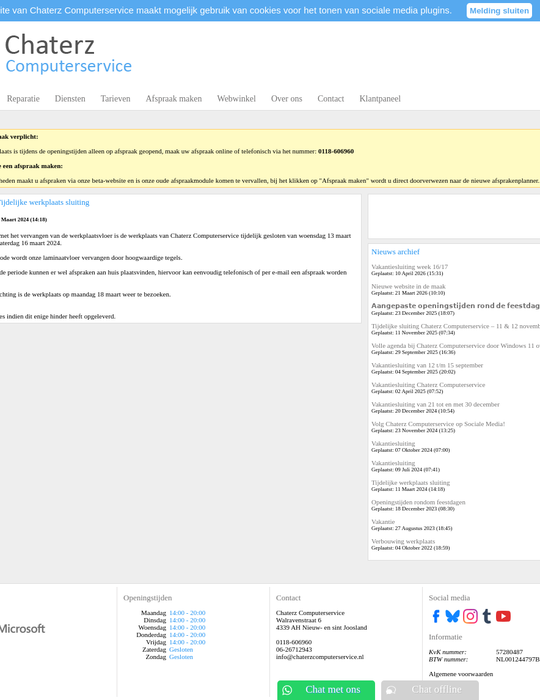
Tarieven (116, 98)
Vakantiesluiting (393, 443)
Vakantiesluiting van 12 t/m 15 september (427, 365)
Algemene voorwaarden (461, 673)
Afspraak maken (173, 98)
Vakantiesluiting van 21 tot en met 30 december (435, 404)
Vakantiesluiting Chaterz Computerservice (428, 384)
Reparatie (23, 98)
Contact (331, 98)
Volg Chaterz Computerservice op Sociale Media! (438, 423)
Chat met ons (332, 689)
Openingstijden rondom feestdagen (418, 502)
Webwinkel (236, 98)
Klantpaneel (380, 98)
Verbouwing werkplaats (403, 541)
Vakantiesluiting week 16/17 (409, 266)
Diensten (70, 98)
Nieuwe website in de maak (408, 286)
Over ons (286, 98)
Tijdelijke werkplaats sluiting (410, 482)
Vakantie (383, 521)
